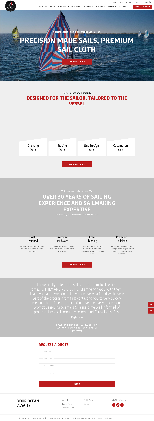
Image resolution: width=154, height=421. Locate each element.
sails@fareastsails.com (119, 400)
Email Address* (49, 366)
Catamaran (76, 6)
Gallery (126, 6)
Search (148, 2)
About (115, 2)
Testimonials (113, 6)
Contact (65, 400)
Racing (53, 6)
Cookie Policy (88, 400)
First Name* (48, 351)
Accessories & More (93, 6)
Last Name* (48, 358)
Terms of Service (68, 407)
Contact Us (138, 2)
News (121, 2)
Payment (129, 2)
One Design (63, 6)
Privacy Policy (67, 404)
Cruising (43, 6)
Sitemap (86, 404)
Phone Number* (50, 373)
